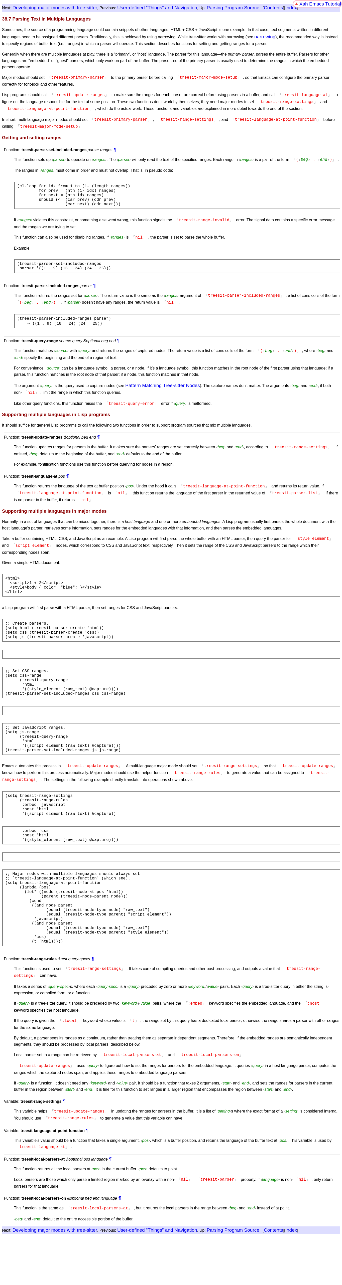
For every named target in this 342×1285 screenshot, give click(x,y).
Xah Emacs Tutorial (320, 4)
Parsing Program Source (233, 7)
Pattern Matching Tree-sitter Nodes (162, 388)
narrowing (264, 36)
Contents (273, 7)
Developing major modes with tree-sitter (55, 7)
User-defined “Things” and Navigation (157, 7)
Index (291, 7)
